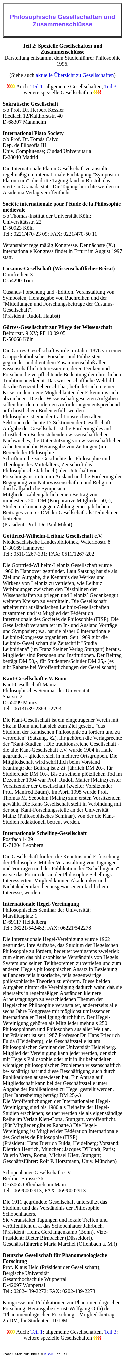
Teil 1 (36, 86)
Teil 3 (110, 86)
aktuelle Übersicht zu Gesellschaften (75, 75)
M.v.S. (49, 1355)
